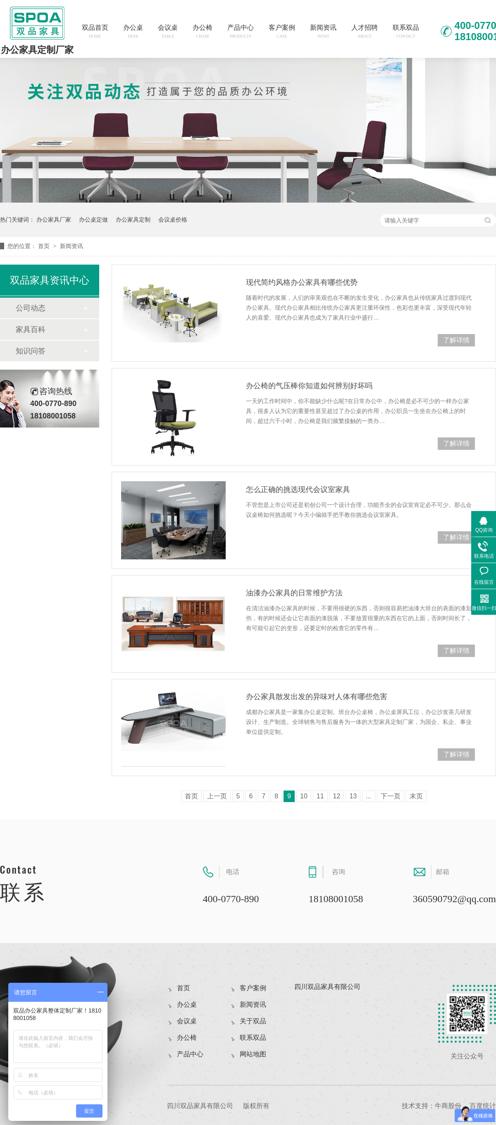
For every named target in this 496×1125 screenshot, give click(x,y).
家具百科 (30, 329)
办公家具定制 (133, 219)
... (368, 796)
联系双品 (406, 31)
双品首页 (95, 31)
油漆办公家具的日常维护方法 (294, 593)
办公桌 (133, 31)
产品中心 (240, 31)
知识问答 (30, 351)
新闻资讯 (323, 31)
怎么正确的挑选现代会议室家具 (298, 489)
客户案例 (282, 31)
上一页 (217, 796)
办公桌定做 (93, 219)
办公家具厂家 (53, 219)
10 (304, 796)
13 (353, 796)
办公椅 (202, 31)
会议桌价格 (172, 219)
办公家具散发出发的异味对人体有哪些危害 (316, 697)
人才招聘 (364, 31)
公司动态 (30, 308)
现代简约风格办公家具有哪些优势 (302, 282)
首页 (44, 246)
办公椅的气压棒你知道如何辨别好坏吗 (309, 386)
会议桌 (168, 31)
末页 (416, 796)
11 (320, 796)
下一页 (391, 796)
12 (337, 796)
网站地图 (253, 1054)
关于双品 (253, 1021)
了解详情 (456, 340)
